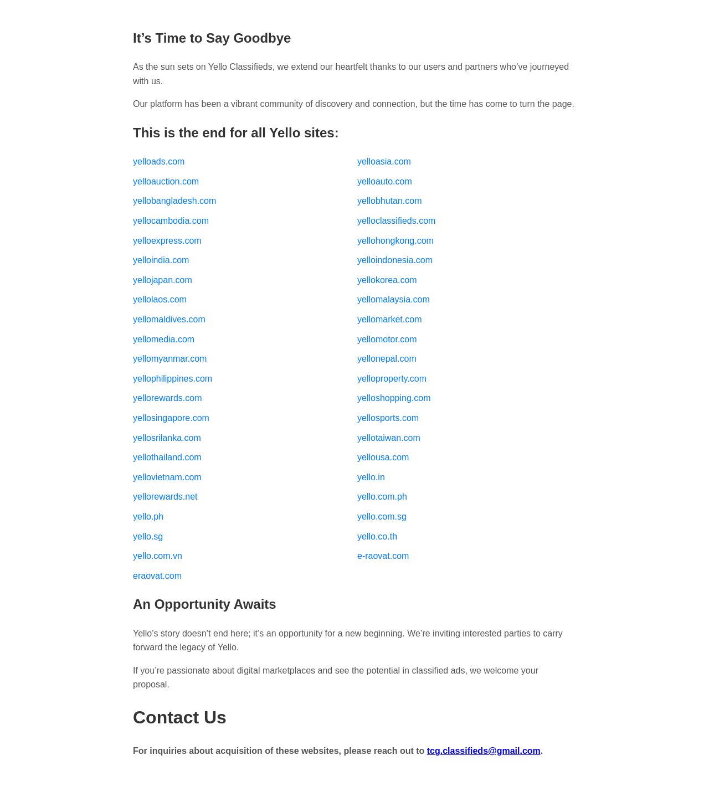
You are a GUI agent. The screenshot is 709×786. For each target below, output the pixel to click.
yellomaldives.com (169, 319)
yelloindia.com (161, 260)
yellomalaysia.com (393, 299)
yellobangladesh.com (174, 201)
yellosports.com (388, 418)
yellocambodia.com (171, 220)
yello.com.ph (382, 496)
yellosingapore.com (171, 418)
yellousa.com (383, 457)
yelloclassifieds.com (396, 220)
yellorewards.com (167, 398)
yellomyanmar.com (170, 358)
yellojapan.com (162, 280)
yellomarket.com (389, 319)
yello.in (371, 477)
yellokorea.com (387, 280)
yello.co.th (377, 536)
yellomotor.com (387, 339)
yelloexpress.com (167, 240)
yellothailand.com (167, 457)
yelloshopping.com (394, 398)
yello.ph (148, 516)
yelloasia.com (384, 161)
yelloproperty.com (392, 378)
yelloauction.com (166, 181)
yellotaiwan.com (388, 438)
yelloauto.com (384, 181)
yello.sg (148, 536)
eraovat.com (157, 575)
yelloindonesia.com (395, 260)
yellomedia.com (163, 339)
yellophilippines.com (172, 378)
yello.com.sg (382, 516)
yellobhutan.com (389, 201)
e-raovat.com (383, 556)
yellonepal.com (387, 358)
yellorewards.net (165, 496)
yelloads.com (158, 161)
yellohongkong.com (395, 240)
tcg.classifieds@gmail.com (484, 751)
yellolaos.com (160, 299)
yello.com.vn (157, 556)
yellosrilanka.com (167, 438)
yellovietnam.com (167, 477)
